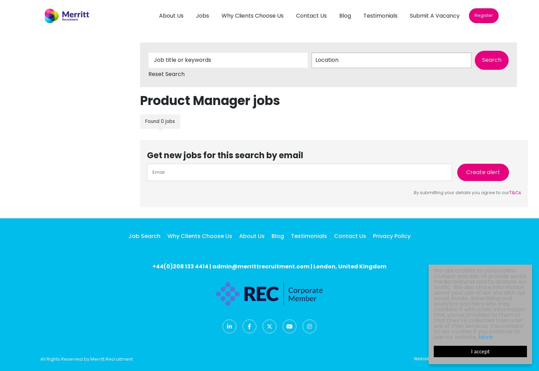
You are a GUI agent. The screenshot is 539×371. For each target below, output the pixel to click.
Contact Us (311, 16)
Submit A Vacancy (435, 16)
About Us (171, 16)
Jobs (202, 16)
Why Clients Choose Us (253, 16)
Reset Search (166, 74)
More (486, 337)
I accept (480, 351)
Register (483, 15)
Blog (345, 16)
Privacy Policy (392, 236)
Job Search (144, 236)
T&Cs (515, 193)
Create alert (483, 172)
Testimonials (380, 16)
